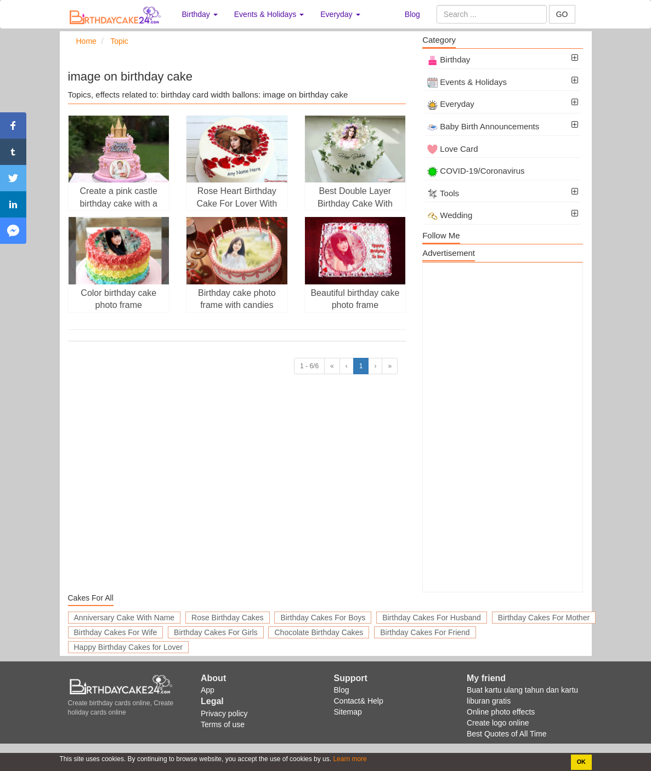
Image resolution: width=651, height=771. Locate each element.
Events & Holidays (467, 82)
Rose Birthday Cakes (227, 617)
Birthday (448, 59)
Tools (443, 193)
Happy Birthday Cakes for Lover (128, 647)
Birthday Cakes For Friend (424, 632)
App (207, 690)
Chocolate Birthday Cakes (318, 632)
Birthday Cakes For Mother (544, 617)
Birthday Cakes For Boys (322, 617)
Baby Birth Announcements (483, 126)
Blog (412, 14)
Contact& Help (358, 700)
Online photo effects (501, 711)
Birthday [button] (200, 14)
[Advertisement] (502, 427)
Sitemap (348, 711)
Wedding (449, 215)
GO (562, 14)
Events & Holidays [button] (269, 14)
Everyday (450, 103)
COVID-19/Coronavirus (475, 170)
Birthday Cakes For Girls (215, 632)
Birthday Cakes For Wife (115, 632)
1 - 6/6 (309, 366)
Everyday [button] (340, 14)
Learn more (349, 759)
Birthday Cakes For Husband (431, 617)
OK (581, 761)
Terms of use (223, 724)
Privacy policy (224, 713)
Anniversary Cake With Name (124, 617)
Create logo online (498, 722)
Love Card (452, 148)
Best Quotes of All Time (507, 733)
